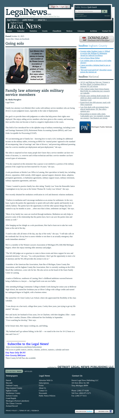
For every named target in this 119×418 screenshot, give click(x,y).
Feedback (35, 410)
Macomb (9, 383)
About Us (42, 388)
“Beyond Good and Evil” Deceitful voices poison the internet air (96, 71)
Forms (41, 385)
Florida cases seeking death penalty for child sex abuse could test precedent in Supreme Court (94, 98)
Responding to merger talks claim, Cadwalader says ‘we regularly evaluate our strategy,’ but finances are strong (95, 116)
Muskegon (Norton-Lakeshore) (17, 401)
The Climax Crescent (14, 403)
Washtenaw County (13, 393)
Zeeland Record (12, 406)
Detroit (8, 380)
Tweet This (9, 39)
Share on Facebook (22, 39)
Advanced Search (79, 14)
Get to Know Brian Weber (90, 58)
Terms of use (24, 410)
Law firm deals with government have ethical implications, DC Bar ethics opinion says (94, 109)
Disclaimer (107, 15)
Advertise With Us (46, 380)
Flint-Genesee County (14, 388)
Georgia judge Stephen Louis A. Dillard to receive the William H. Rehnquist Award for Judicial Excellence (95, 53)
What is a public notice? (81, 16)
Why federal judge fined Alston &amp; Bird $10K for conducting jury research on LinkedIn (95, 91)
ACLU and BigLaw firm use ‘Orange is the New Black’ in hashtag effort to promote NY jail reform (95, 84)
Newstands (43, 393)
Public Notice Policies (47, 396)
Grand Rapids (11, 398)
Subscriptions (44, 383)
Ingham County (11, 391)
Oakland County (12, 385)
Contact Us (43, 391)
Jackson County (12, 396)
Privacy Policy (11, 410)
